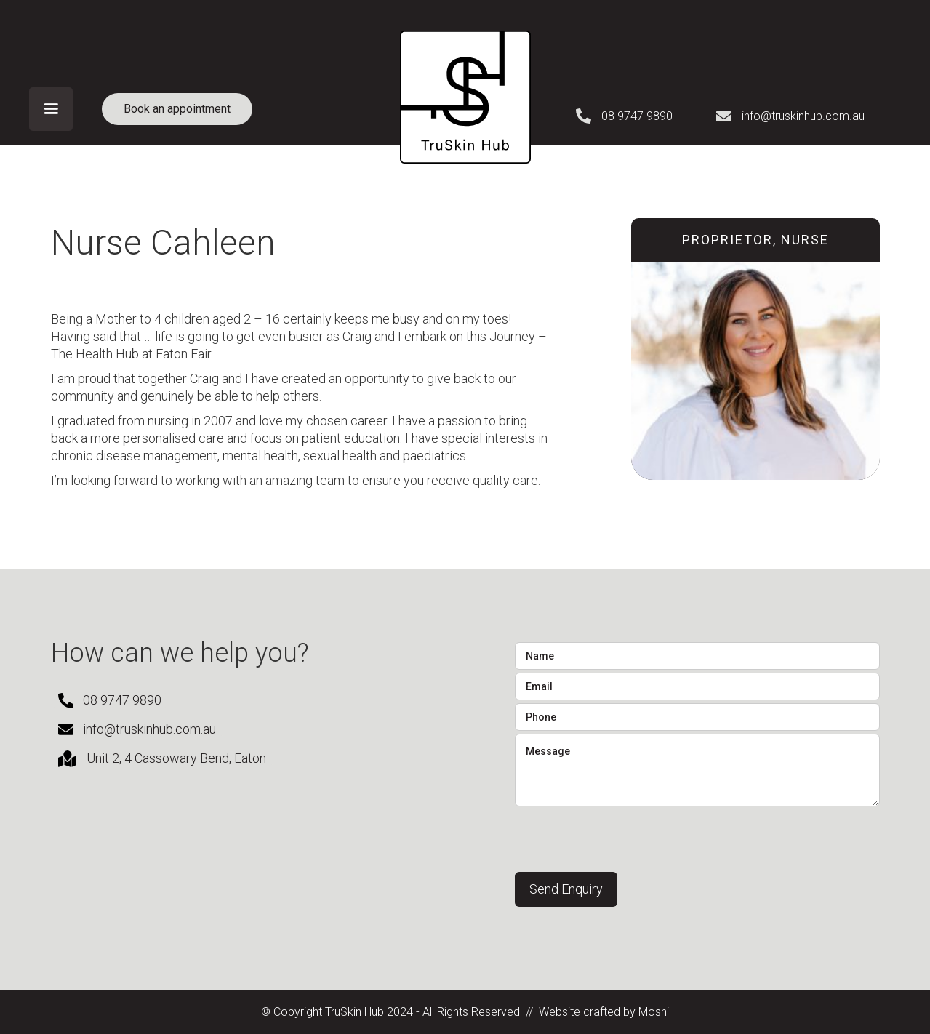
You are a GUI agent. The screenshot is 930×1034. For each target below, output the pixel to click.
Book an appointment (177, 109)
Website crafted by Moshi (604, 1012)
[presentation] (625, 837)
